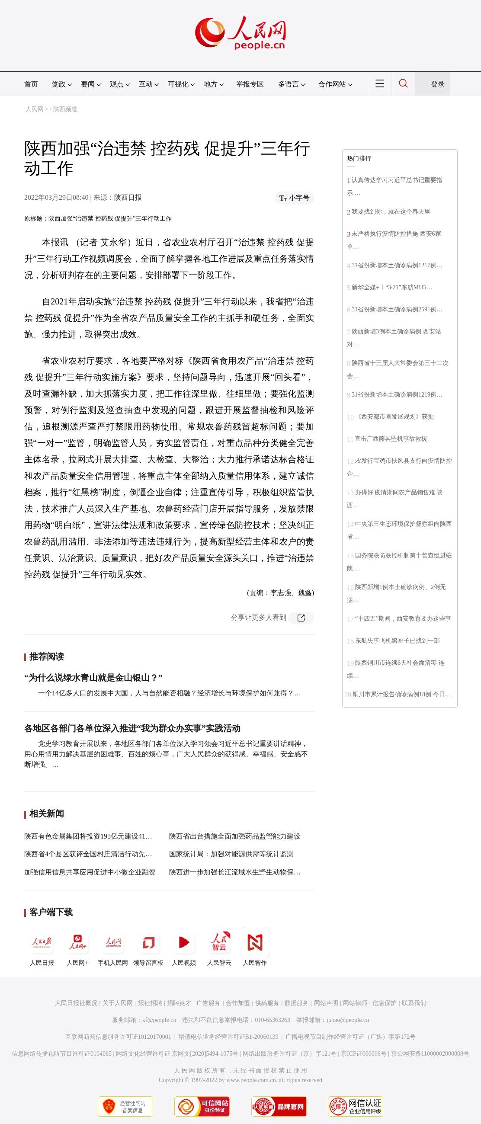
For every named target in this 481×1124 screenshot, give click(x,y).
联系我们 (414, 1003)
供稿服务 (267, 1003)
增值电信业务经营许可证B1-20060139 (229, 1037)
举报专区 (250, 84)
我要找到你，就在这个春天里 (391, 211)
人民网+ (77, 946)
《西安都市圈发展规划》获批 (394, 416)
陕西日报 (128, 197)
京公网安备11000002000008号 (430, 1053)
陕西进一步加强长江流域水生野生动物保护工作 (241, 872)
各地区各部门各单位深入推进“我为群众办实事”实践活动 (132, 728)
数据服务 (297, 1003)
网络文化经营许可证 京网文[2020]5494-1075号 (177, 1053)
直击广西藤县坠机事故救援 (391, 439)
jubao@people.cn (348, 1020)
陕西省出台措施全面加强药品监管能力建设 (235, 836)
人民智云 (219, 946)
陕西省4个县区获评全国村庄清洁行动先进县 (91, 854)
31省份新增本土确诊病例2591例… (397, 309)
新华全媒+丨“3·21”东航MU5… (392, 287)
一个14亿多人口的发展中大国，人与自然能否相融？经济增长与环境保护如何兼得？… (169, 693)
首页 (31, 84)
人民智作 (255, 946)
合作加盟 (238, 1003)
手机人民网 (113, 946)
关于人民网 (118, 1003)
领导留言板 (148, 946)
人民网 (35, 109)
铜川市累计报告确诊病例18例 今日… (402, 694)
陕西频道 (65, 109)
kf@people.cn (159, 1020)
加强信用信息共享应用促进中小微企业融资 (90, 872)
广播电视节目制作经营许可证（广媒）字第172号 (350, 1037)
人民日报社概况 (76, 1003)
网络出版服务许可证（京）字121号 (290, 1053)
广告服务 (208, 1003)
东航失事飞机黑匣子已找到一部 (397, 640)
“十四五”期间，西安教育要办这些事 (403, 618)
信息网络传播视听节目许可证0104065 (62, 1053)
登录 (438, 84)
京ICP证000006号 (364, 1053)
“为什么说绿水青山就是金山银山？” (93, 677)
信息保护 (384, 1003)
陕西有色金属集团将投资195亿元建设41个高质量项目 (105, 836)
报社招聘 (150, 1003)
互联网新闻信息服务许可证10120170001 (118, 1037)
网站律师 (355, 1003)
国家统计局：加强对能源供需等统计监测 (231, 854)
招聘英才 (179, 1003)
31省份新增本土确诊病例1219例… (397, 394)
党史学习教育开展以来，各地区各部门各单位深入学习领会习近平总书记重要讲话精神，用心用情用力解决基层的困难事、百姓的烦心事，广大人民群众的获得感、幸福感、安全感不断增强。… (166, 754)
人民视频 (184, 946)
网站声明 (326, 1003)
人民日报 (42, 946)
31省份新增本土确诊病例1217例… (397, 265)
